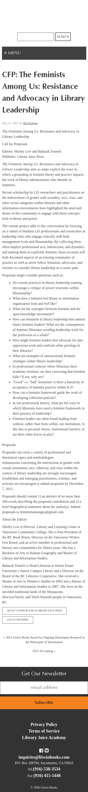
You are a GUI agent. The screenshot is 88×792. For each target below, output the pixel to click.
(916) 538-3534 (46, 768)
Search (63, 36)
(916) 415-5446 (47, 775)
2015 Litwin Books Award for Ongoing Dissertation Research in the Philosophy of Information (45, 640)
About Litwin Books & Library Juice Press (34, 611)
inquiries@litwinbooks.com (44, 757)
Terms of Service (44, 731)
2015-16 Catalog (43, 651)
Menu (27, 53)
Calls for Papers (18, 620)
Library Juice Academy (44, 737)
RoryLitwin (30, 123)
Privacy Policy (44, 724)
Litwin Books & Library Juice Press (44, 16)
